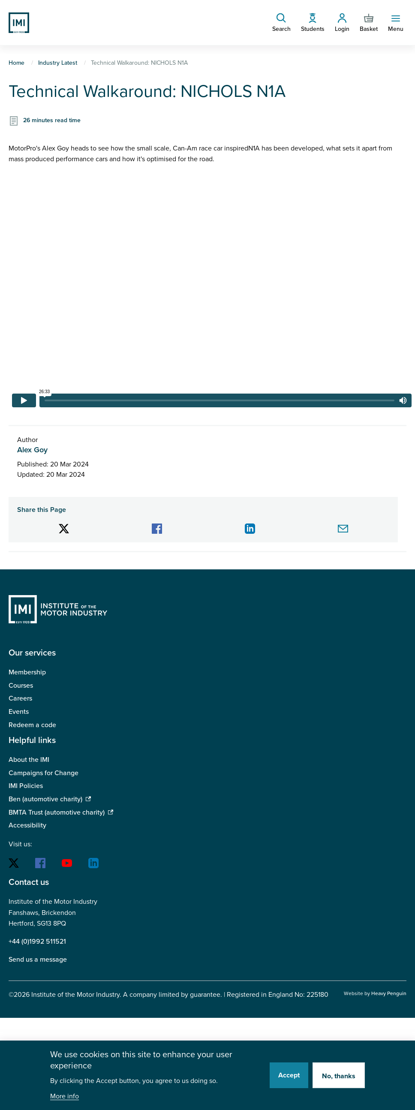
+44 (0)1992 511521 (37, 941)
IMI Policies (26, 786)
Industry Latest (57, 62)
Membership (27, 672)
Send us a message (38, 959)
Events (19, 711)
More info (64, 1096)
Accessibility (27, 825)
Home (16, 62)
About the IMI (29, 759)
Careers (20, 698)
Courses (21, 685)
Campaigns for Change (43, 773)
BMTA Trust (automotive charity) (57, 812)
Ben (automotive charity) (45, 799)
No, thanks (338, 1076)
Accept (289, 1075)
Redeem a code (32, 725)
